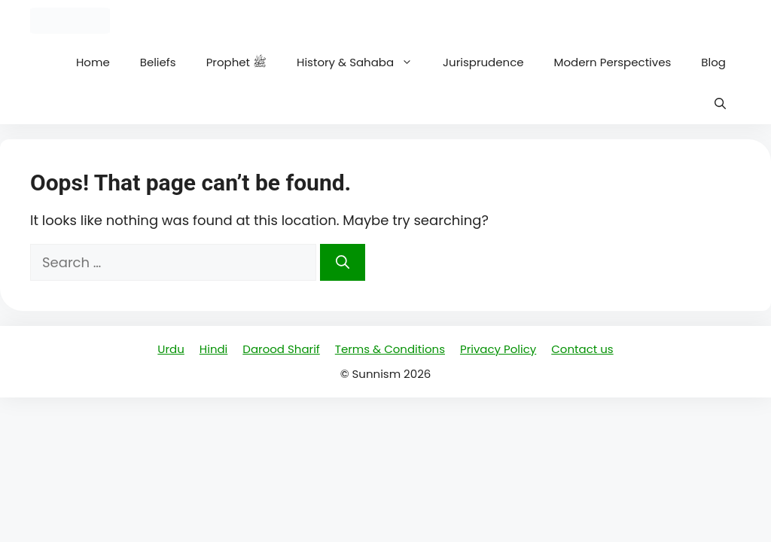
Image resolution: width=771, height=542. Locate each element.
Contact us (582, 349)
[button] (720, 103)
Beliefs (158, 62)
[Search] (342, 262)
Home (93, 62)
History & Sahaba (362, 62)
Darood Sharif (280, 349)
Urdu (170, 349)
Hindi (214, 349)
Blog (713, 62)
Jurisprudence (483, 62)
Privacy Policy (498, 349)
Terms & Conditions (390, 349)
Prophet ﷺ (236, 62)
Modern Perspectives (613, 62)
